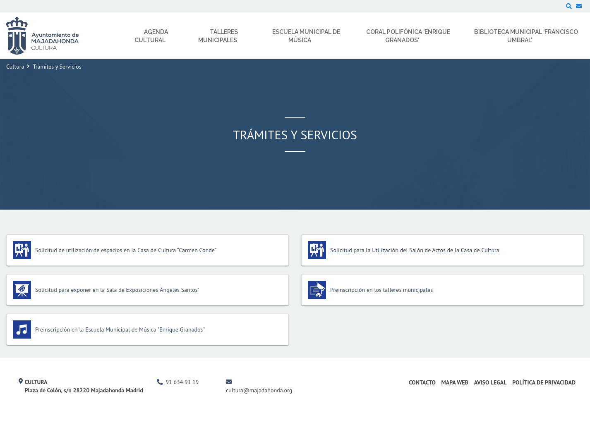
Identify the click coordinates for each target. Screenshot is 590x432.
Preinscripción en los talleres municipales (381, 290)
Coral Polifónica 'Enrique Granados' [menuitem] (408, 36)
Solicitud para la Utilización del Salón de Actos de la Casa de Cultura (414, 250)
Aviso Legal (490, 382)
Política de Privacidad (544, 382)
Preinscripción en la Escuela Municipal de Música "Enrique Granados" (120, 329)
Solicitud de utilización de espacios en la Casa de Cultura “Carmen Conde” (126, 250)
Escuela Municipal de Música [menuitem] (306, 36)
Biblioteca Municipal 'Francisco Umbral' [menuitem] (526, 36)
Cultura (15, 66)
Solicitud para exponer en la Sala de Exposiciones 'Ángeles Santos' (117, 290)
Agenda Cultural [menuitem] (151, 36)
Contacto (422, 382)
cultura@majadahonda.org (259, 390)
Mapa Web (454, 382)
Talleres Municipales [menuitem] (218, 36)
